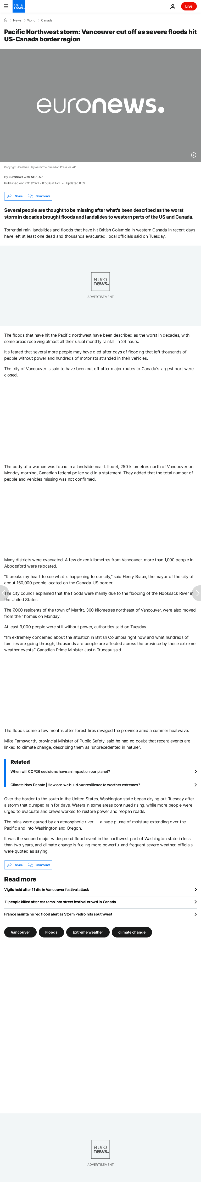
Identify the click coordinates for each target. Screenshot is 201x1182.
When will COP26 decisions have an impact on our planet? (60, 771)
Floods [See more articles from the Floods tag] (51, 932)
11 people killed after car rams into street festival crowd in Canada (60, 902)
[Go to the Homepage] (19, 6)
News (17, 20)
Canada (47, 20)
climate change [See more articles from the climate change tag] (132, 932)
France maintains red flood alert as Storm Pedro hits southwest (58, 914)
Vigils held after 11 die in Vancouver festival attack (46, 889)
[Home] (5, 20)
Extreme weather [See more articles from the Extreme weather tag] (88, 932)
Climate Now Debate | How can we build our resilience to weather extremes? (75, 785)
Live (189, 6)
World (31, 20)
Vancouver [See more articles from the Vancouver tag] (20, 932)
